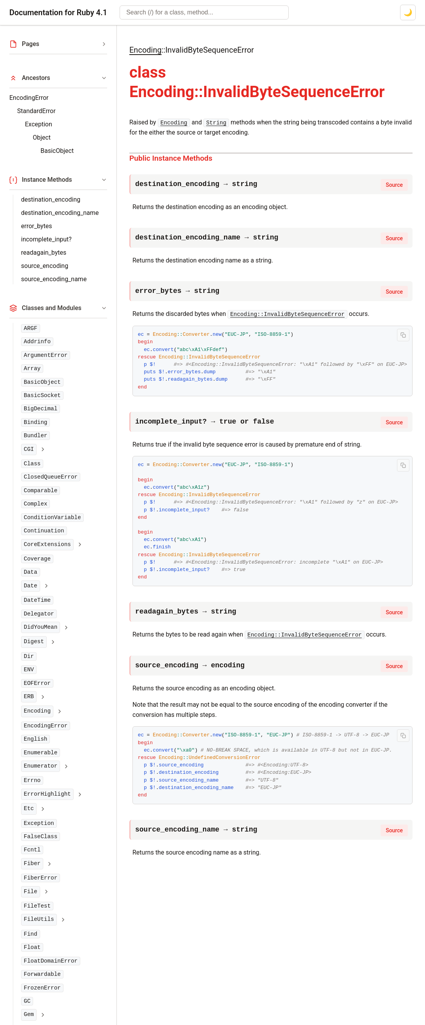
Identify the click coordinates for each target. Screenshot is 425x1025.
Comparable (40, 491)
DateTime (37, 600)
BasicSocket (42, 395)
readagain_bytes (43, 252)
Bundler (35, 436)
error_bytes (36, 226)
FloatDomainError (51, 961)
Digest (34, 641)
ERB (29, 696)
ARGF (30, 328)
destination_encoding (50, 199)
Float (32, 947)
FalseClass (40, 836)
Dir (29, 656)
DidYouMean (40, 627)
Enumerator (40, 766)
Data (30, 572)
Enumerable (40, 753)
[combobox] (204, 12)
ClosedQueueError (51, 477)
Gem (29, 1014)
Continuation (44, 531)
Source (394, 185)
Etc (29, 808)
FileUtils (39, 919)
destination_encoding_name (60, 212)
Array (32, 368)
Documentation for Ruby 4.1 (58, 12)
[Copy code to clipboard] (403, 335)
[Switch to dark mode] (408, 12)
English (35, 739)
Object (42, 137)
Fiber (32, 863)
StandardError (36, 111)
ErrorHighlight (47, 794)
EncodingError (29, 97)
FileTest (37, 906)
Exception (38, 124)
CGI (29, 449)
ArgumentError (45, 355)
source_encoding (44, 266)
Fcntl (32, 850)
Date (30, 586)
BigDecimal (40, 409)
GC (27, 1001)
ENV (29, 670)
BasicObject (57, 150)
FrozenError (42, 988)
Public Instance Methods (170, 158)
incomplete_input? (46, 239)
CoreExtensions (47, 544)
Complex (35, 504)
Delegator (39, 614)
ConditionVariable (52, 517)
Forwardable (42, 974)
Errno (32, 780)
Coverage (37, 559)
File (30, 891)
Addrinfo (37, 342)
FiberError (40, 878)
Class (32, 464)
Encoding (37, 711)
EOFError (37, 683)
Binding (35, 422)
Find (30, 934)
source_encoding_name (53, 279)
